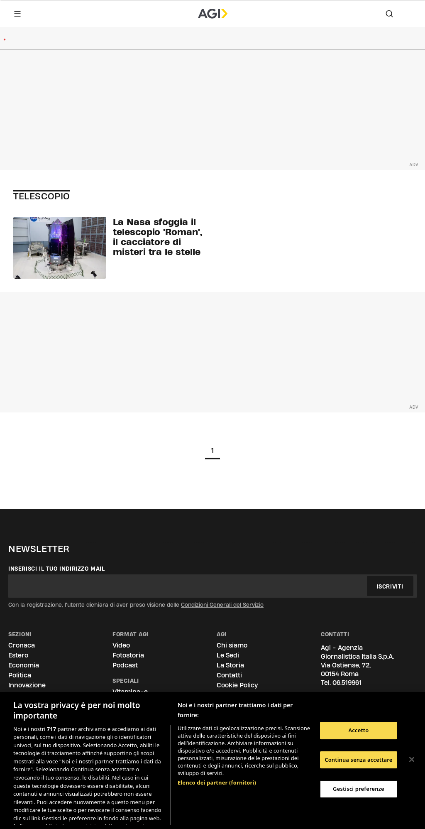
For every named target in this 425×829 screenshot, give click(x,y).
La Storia (230, 665)
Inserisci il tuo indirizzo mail (56, 568)
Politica (19, 675)
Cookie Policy (237, 685)
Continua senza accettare (358, 759)
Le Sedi (228, 655)
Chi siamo (232, 645)
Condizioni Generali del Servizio (222, 604)
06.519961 (346, 683)
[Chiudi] (412, 760)
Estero (18, 655)
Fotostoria (128, 655)
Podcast (125, 665)
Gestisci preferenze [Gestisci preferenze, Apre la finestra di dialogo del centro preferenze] (358, 788)
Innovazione (27, 685)
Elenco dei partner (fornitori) (217, 739)
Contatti (229, 675)
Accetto (358, 730)
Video (121, 645)
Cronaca (21, 645)
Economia (23, 665)
